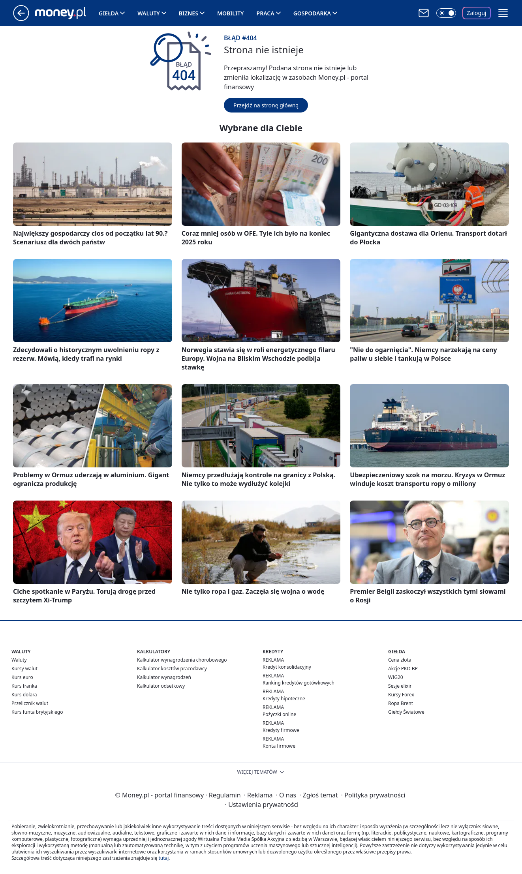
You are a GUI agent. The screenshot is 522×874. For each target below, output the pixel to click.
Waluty (148, 13)
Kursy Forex (401, 694)
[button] (503, 13)
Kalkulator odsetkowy (161, 686)
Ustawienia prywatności (262, 804)
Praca (265, 13)
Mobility (230, 13)
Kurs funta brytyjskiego (37, 712)
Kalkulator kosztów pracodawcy (172, 668)
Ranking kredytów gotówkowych (298, 682)
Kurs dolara (24, 694)
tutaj (163, 858)
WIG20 (395, 677)
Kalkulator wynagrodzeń (164, 677)
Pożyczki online (279, 714)
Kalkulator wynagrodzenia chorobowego (182, 659)
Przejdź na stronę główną (266, 105)
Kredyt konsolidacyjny (287, 667)
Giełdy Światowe (406, 712)
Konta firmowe (279, 746)
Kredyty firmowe (281, 730)
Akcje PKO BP (403, 668)
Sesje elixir (399, 686)
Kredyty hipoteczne (284, 698)
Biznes (188, 13)
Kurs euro (22, 677)
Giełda (108, 13)
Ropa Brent (400, 703)
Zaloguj (476, 13)
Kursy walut (24, 668)
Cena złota (399, 659)
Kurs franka (24, 686)
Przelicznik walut (29, 703)
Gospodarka (312, 13)
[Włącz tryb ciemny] (446, 13)
